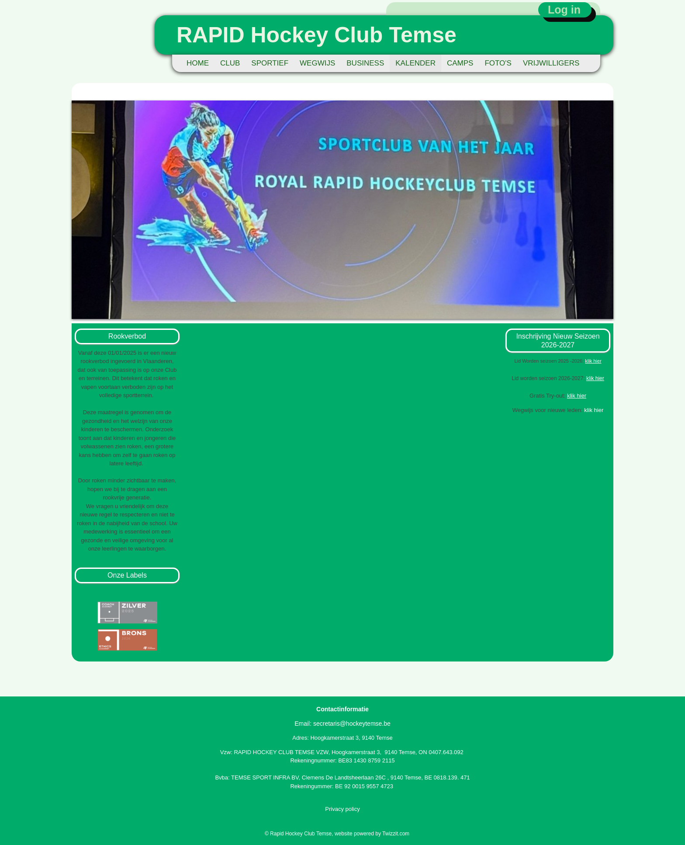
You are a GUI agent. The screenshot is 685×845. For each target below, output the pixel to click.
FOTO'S (498, 63)
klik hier (595, 378)
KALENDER (415, 63)
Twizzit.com (395, 834)
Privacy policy (342, 809)
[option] (342, 209)
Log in (564, 9)
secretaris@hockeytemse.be (352, 723)
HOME (198, 63)
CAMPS (460, 63)
